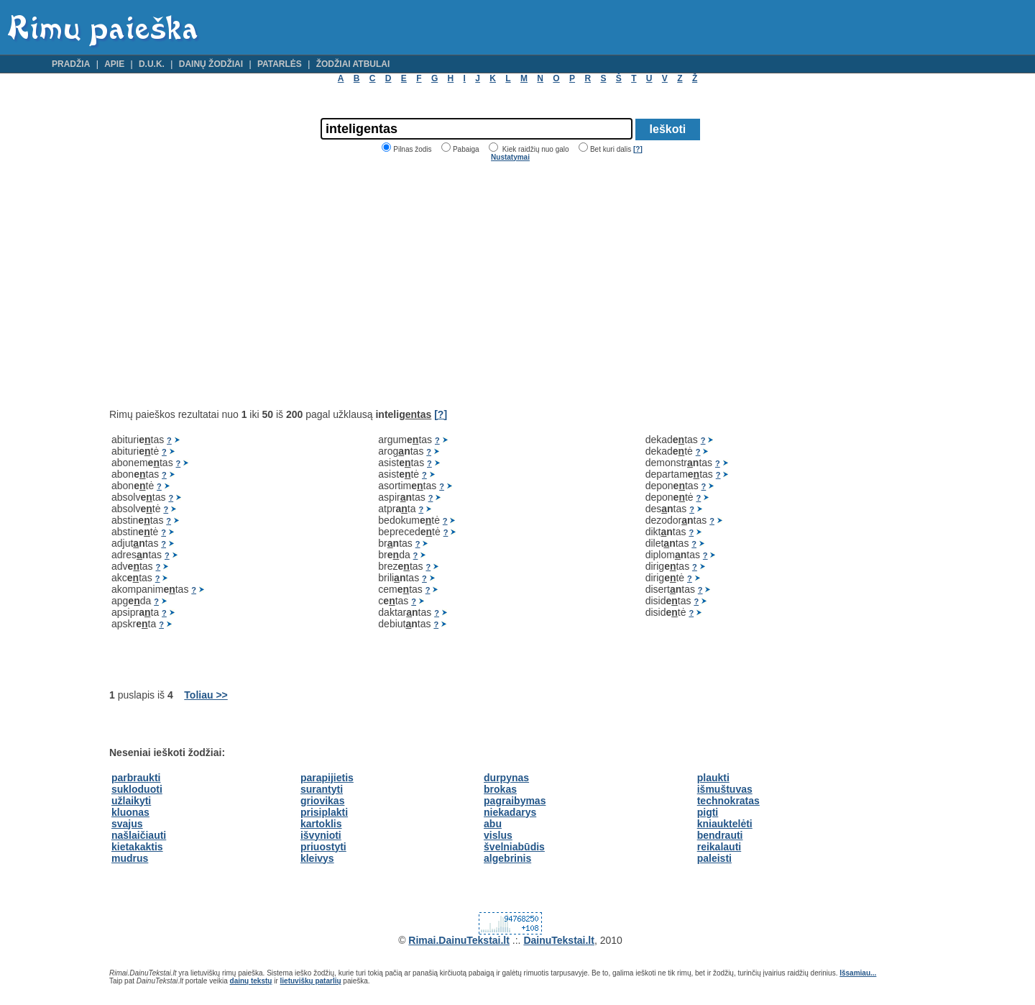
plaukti (713, 777)
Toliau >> (205, 695)
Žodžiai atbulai (353, 64)
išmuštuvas (725, 789)
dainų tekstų (251, 981)
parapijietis (327, 777)
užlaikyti (131, 800)
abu (493, 823)
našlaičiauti (138, 835)
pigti (708, 812)
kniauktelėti (725, 823)
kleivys (317, 858)
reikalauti (719, 846)
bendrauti (720, 835)
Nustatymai (510, 157)
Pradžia (71, 64)
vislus (498, 835)
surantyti (321, 789)
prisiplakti (324, 812)
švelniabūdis (514, 846)
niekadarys (510, 812)
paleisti (714, 858)
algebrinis (507, 858)
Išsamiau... (858, 973)
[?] (638, 149)
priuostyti (323, 846)
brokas (500, 789)
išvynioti (320, 835)
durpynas (506, 777)
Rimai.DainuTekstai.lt (459, 940)
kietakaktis (137, 846)
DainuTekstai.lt (558, 940)
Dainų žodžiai (211, 64)
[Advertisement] (230, 285)
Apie (114, 64)
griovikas (322, 800)
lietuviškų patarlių (310, 981)
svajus (127, 823)
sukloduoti (136, 789)
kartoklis (321, 823)
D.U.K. (152, 64)
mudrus (129, 858)
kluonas (130, 812)
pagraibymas (515, 800)
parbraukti (135, 777)
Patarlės (279, 64)
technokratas (728, 800)
